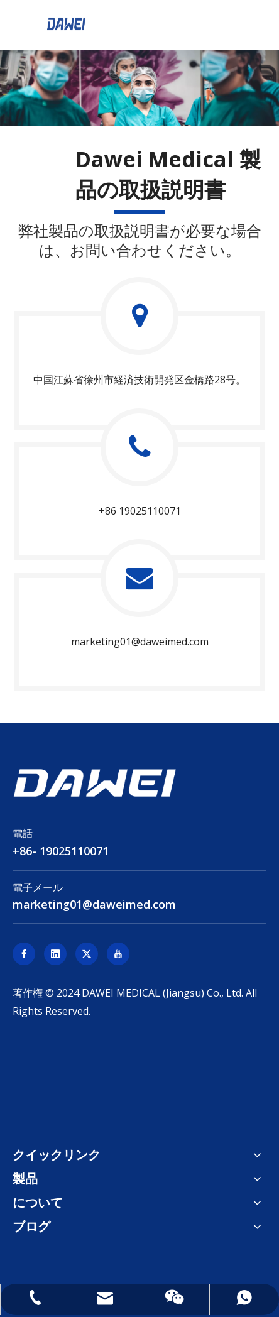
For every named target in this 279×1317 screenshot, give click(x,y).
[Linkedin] (55, 954)
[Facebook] (24, 954)
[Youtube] (118, 954)
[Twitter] (86, 954)
